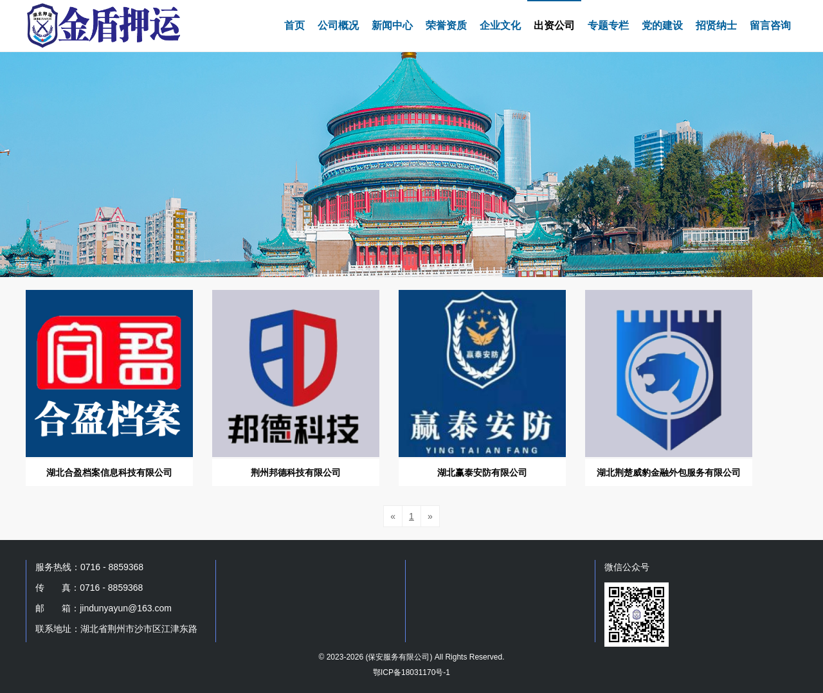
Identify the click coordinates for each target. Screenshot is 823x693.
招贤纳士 (716, 25)
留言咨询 (770, 25)
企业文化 (500, 25)
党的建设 (662, 25)
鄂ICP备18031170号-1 (411, 672)
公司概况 (338, 25)
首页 (294, 25)
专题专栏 (608, 25)
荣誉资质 (446, 25)
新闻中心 (392, 25)
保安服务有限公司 (399, 657)
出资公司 (554, 25)
